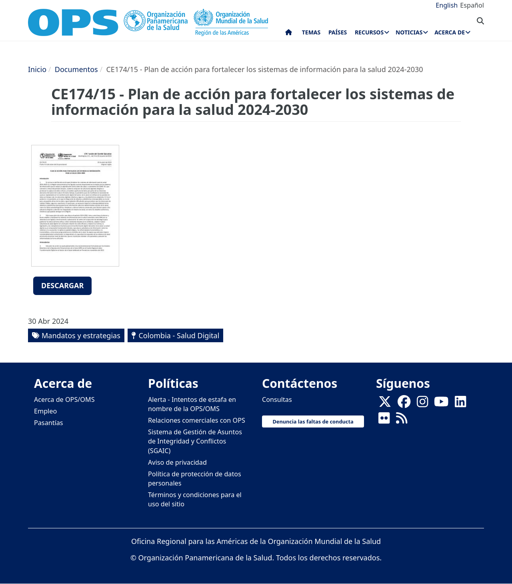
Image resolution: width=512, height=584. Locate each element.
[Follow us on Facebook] (404, 403)
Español (472, 5)
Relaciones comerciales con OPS (196, 420)
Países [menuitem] (337, 32)
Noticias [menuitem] (409, 32)
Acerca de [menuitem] (449, 32)
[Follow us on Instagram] (422, 403)
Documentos (76, 69)
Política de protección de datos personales (194, 479)
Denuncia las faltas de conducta (312, 421)
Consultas (277, 399)
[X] (384, 403)
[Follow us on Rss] (401, 420)
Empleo (45, 411)
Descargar (62, 285)
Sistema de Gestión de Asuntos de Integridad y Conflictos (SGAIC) (195, 441)
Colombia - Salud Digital (178, 335)
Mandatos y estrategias (81, 335)
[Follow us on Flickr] (384, 420)
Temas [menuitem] (311, 32)
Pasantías (48, 422)
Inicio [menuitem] (288, 34)
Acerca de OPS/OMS (64, 399)
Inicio (37, 69)
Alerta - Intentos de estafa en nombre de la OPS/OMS (192, 404)
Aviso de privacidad (177, 462)
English (447, 5)
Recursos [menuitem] (369, 32)
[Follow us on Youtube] (441, 403)
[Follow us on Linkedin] (460, 403)
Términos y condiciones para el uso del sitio (195, 499)
